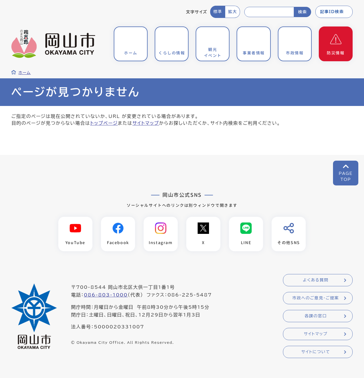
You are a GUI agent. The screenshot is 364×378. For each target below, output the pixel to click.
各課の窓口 (316, 316)
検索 (302, 12)
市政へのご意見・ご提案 (315, 298)
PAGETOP (346, 176)
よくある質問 (315, 280)
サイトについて (315, 352)
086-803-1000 (106, 295)
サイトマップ (146, 123)
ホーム (24, 73)
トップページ (104, 123)
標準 (217, 12)
